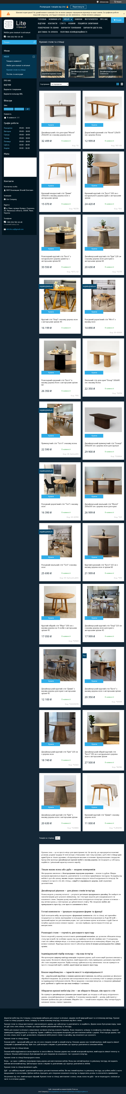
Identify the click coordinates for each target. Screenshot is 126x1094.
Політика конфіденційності (78, 1091)
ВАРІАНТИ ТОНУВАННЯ (71, 27)
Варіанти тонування (12, 89)
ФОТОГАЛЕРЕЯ (91, 19)
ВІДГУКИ (41, 23)
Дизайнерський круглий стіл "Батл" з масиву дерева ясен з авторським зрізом (103, 690)
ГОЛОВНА (42, 19)
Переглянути (78, 7)
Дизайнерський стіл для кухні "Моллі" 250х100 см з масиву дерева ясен (58, 133)
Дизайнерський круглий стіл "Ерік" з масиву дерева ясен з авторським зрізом (59, 816)
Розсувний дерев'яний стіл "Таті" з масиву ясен (59, 505)
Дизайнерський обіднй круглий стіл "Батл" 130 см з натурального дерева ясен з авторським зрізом (101, 754)
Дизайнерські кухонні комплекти (108, 72)
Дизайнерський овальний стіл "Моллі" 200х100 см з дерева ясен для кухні (101, 505)
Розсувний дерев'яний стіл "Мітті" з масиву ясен (100, 320)
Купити (51, 125)
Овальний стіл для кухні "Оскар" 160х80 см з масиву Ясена (102, 381)
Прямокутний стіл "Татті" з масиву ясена (59, 443)
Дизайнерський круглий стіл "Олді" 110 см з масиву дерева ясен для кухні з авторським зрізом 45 (103, 628)
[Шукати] (34, 42)
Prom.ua (75, 1089)
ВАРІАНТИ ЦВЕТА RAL (93, 27)
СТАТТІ (63, 23)
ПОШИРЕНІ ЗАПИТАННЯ (88, 23)
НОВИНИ (71, 23)
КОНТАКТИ (52, 23)
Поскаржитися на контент (58, 1091)
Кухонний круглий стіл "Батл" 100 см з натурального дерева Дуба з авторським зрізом (103, 195)
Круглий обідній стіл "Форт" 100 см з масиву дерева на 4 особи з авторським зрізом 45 (59, 628)
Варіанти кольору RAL (13, 94)
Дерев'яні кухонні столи (51, 74)
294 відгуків (104, 2)
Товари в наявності (13, 61)
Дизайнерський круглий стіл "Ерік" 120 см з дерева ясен (59, 753)
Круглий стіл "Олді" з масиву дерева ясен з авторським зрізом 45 (59, 320)
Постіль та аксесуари (14, 74)
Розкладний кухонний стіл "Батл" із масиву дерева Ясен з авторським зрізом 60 (59, 382)
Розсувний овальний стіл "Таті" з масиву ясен (58, 566)
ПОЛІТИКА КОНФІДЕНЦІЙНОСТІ (73, 32)
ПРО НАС (104, 19)
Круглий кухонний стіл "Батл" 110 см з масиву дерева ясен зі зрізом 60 (101, 566)
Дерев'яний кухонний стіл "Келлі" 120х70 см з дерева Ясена (102, 133)
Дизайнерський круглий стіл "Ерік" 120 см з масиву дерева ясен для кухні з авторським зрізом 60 (103, 258)
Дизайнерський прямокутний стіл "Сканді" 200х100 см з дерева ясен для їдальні (103, 444)
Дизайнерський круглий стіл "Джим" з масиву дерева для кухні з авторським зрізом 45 (58, 691)
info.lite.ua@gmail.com (15, 229)
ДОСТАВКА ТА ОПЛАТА (48, 32)
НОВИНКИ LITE (55, 19)
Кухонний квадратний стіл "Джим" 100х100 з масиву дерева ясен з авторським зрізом (56, 195)
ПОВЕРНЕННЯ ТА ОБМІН (48, 27)
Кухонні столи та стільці (15, 70)
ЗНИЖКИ (78, 19)
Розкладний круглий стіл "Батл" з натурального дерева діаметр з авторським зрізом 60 (56, 258)
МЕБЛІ (66, 19)
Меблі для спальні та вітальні (18, 65)
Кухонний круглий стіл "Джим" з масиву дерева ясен (102, 816)
